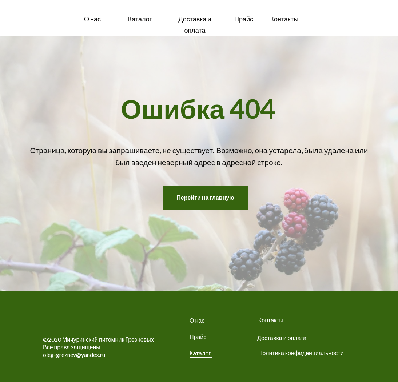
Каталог (200, 353)
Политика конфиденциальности (301, 352)
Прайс (198, 336)
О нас (197, 320)
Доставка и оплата (281, 337)
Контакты (270, 320)
